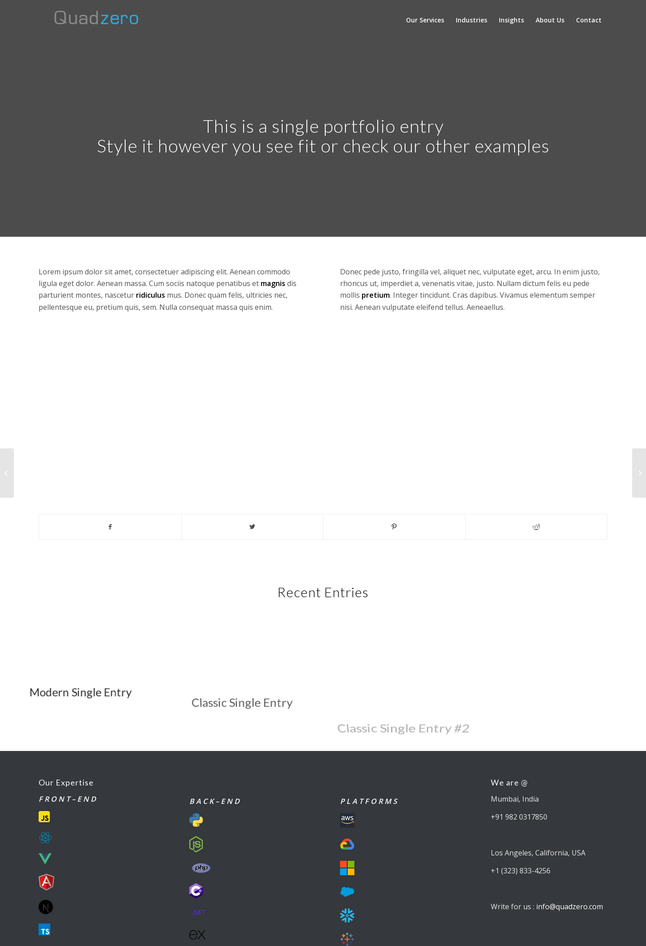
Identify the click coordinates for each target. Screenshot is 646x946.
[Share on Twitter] (252, 526)
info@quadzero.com (569, 906)
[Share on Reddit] (536, 526)
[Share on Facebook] (110, 526)
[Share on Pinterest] (394, 526)
